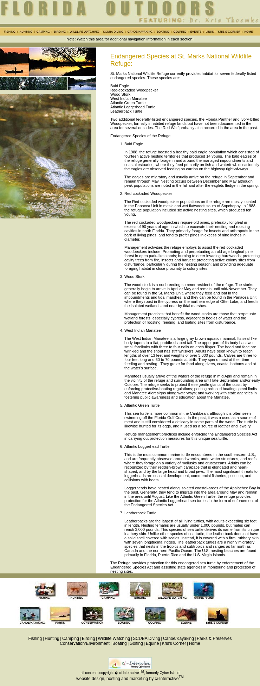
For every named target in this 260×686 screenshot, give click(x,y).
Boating (119, 643)
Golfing (136, 643)
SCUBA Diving (146, 638)
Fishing (35, 638)
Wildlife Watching (114, 638)
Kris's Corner (174, 643)
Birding (88, 638)
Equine (152, 643)
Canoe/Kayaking (178, 638)
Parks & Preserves (214, 638)
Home (194, 643)
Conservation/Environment (84, 643)
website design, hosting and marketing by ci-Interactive (127, 678)
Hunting (52, 638)
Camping (70, 638)
